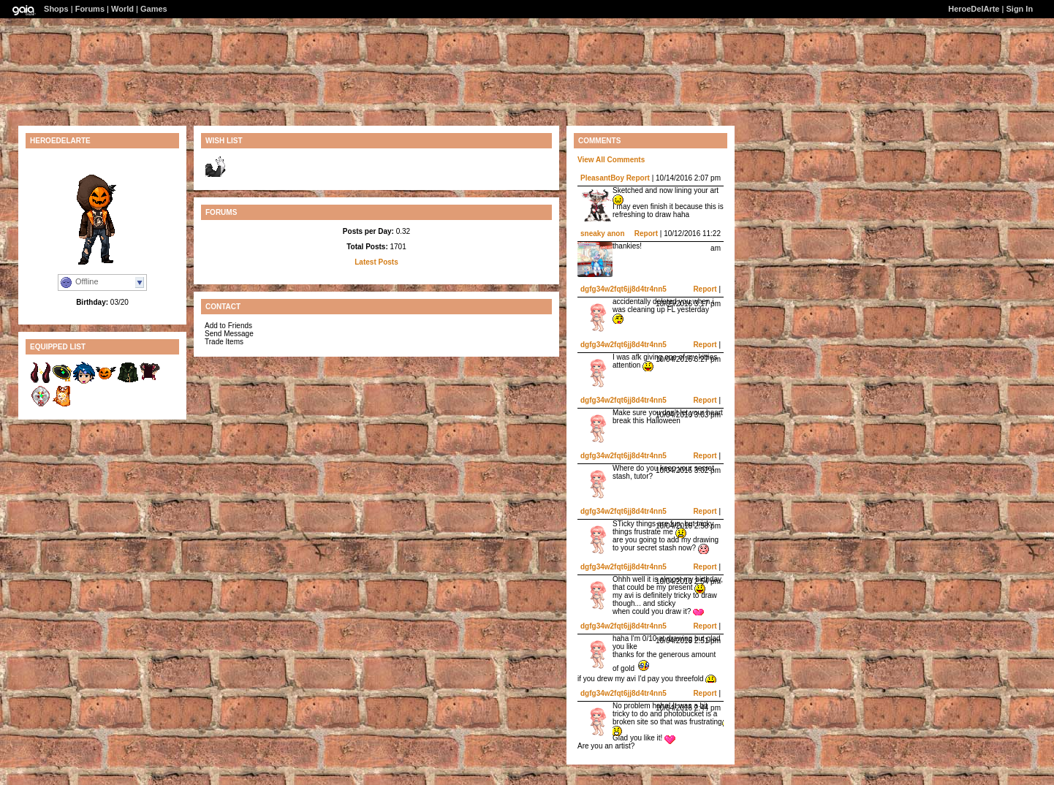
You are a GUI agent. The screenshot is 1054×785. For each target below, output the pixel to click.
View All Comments (611, 160)
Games (153, 8)
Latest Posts (376, 262)
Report (638, 178)
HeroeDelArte (973, 8)
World (122, 8)
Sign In (1019, 8)
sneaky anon (602, 234)
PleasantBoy (602, 178)
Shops (56, 8)
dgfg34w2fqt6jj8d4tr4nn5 (623, 289)
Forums (90, 8)
